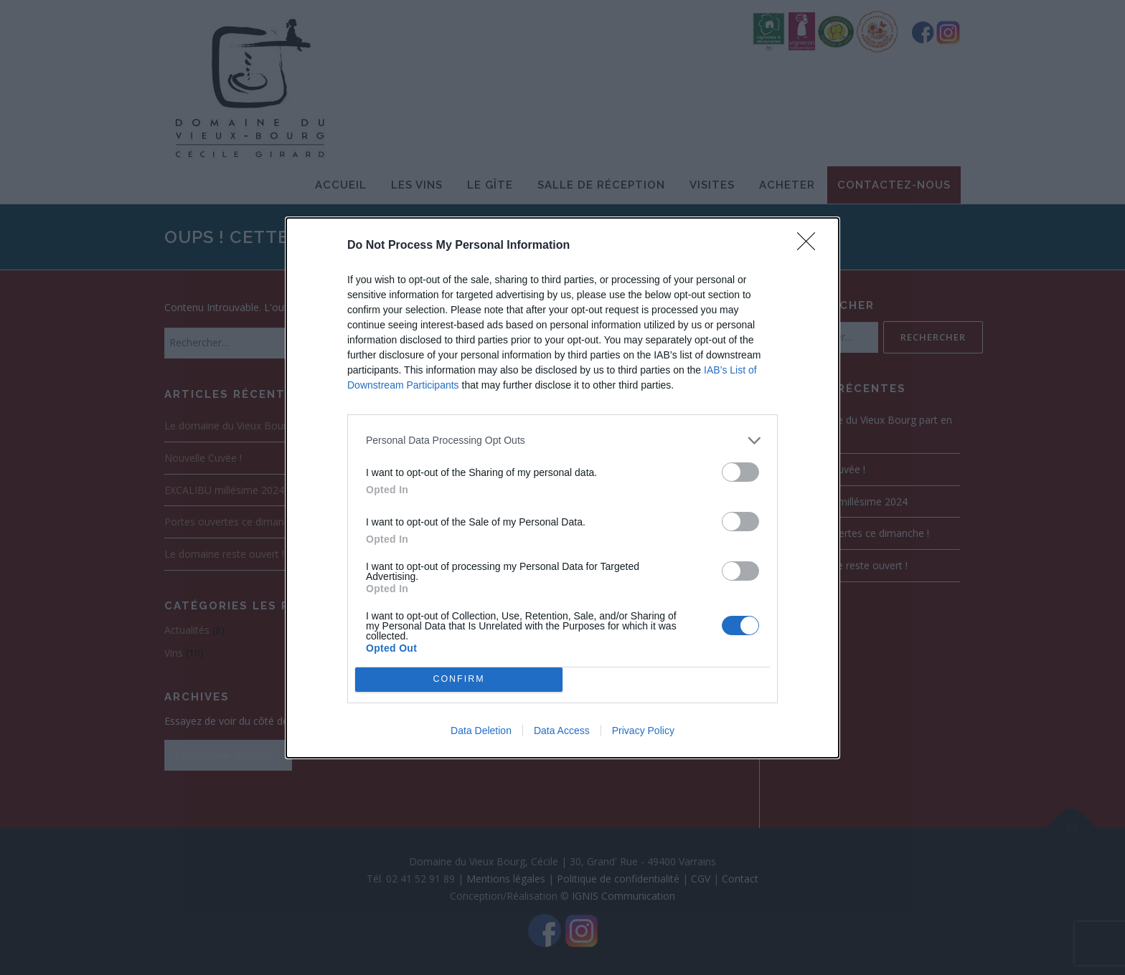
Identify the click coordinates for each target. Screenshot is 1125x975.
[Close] (810, 246)
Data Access (562, 730)
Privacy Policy (643, 730)
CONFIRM (459, 679)
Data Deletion (481, 730)
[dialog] (562, 488)
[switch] (740, 472)
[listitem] (562, 440)
